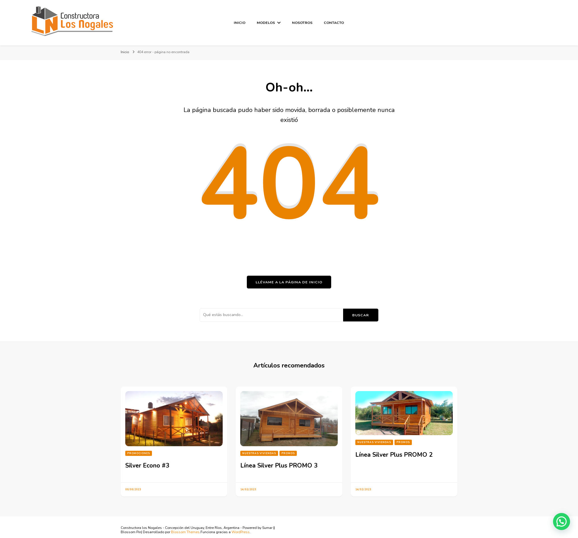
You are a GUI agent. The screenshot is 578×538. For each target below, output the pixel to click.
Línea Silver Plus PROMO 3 (279, 465)
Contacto (334, 22)
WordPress (240, 531)
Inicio (239, 22)
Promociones (138, 453)
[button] (561, 521)
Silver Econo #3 (147, 465)
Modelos (266, 22)
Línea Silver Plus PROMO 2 (394, 454)
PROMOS (288, 453)
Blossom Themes (185, 531)
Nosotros (302, 22)
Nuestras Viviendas (259, 453)
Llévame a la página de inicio (289, 282)
